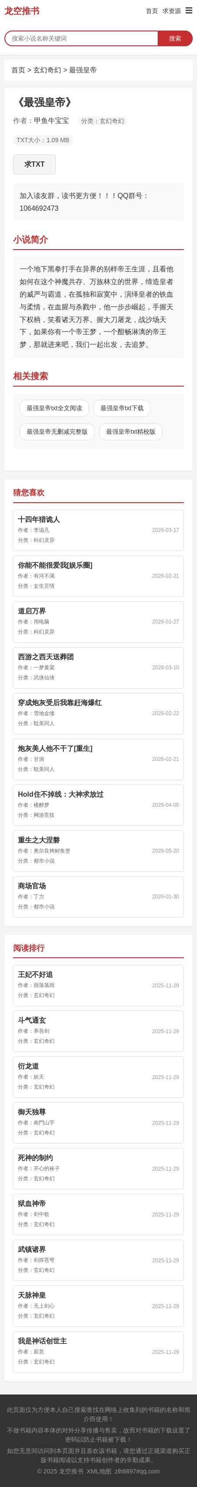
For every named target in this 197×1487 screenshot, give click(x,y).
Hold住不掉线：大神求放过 (61, 794)
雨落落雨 (44, 985)
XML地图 (98, 1471)
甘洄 (39, 759)
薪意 (39, 1352)
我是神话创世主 (42, 1341)
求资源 (171, 10)
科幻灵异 (44, 540)
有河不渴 (44, 576)
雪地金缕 (44, 713)
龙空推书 (21, 11)
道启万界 (32, 611)
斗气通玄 (32, 1020)
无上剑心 (44, 1306)
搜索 (175, 38)
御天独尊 (32, 1112)
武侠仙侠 (44, 678)
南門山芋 (44, 1123)
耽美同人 (44, 723)
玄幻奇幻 (47, 70)
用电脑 (41, 622)
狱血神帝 (32, 1203)
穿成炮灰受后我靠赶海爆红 (60, 702)
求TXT (34, 164)
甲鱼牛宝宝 (51, 120)
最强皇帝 (83, 70)
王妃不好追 (35, 974)
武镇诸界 (32, 1249)
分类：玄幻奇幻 (102, 120)
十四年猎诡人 (39, 519)
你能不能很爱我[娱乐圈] (55, 565)
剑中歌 (41, 1214)
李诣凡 (41, 530)
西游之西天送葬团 (46, 657)
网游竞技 (44, 815)
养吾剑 (41, 1031)
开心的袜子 (47, 1168)
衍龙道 (28, 1066)
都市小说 (44, 861)
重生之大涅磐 (39, 840)
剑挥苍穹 (44, 1260)
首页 (152, 10)
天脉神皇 (32, 1295)
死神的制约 (35, 1158)
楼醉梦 (41, 805)
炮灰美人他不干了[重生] (55, 748)
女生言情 (44, 586)
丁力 (39, 897)
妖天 (39, 1077)
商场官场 (32, 886)
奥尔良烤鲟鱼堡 (52, 851)
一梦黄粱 (44, 668)
